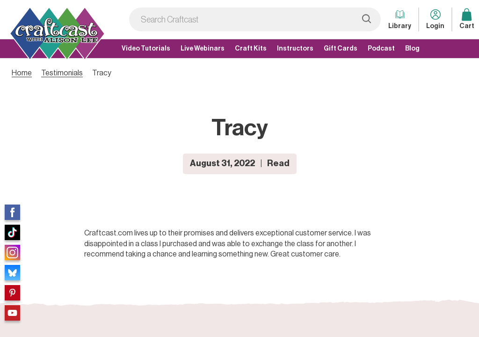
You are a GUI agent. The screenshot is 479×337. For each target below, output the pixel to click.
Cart (466, 18)
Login (435, 18)
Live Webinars (203, 48)
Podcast (381, 48)
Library (399, 18)
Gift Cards (340, 48)
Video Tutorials (146, 48)
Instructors (295, 48)
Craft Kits (251, 48)
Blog (412, 48)
